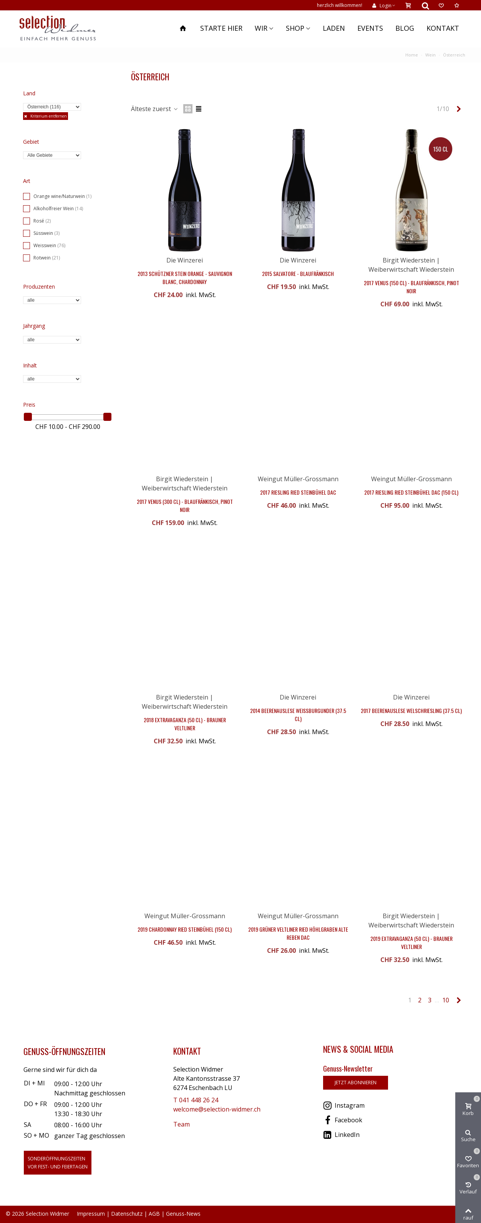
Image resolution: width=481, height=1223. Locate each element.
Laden (334, 28)
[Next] (458, 109)
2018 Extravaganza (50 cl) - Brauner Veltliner (185, 724)
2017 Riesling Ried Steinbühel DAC (298, 492)
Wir (261, 28)
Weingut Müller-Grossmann (298, 479)
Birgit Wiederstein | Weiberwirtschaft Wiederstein (184, 702)
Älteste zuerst (155, 109)
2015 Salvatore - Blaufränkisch (298, 273)
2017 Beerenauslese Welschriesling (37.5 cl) (411, 710)
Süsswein (46, 233)
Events (370, 28)
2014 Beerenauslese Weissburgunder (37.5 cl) (298, 714)
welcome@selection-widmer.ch (216, 1109)
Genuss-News (183, 1213)
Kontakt (442, 28)
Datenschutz (127, 1213)
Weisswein (49, 245)
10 (445, 1000)
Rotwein (46, 257)
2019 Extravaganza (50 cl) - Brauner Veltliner (411, 942)
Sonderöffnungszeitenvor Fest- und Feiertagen (58, 1162)
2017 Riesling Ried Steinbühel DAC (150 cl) (411, 492)
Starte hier (221, 28)
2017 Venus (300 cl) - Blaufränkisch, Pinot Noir (185, 505)
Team (181, 1124)
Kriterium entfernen (48, 116)
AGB (154, 1213)
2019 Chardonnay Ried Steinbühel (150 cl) (185, 929)
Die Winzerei (184, 260)
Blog (404, 28)
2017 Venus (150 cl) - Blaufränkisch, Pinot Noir (411, 287)
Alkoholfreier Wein (58, 208)
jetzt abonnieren (356, 1082)
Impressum (91, 1213)
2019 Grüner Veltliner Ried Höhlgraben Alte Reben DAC (298, 933)
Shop (295, 28)
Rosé (42, 221)
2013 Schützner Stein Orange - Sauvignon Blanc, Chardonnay (185, 277)
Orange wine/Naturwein (62, 196)
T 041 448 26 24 (195, 1100)
